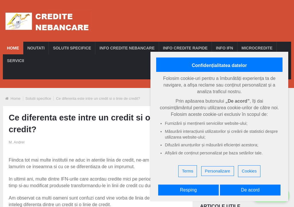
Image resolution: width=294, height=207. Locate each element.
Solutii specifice (72, 48)
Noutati (36, 48)
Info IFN (224, 48)
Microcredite (256, 48)
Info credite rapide (185, 48)
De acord (250, 189)
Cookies (249, 171)
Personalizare (217, 171)
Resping (188, 189)
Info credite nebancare (126, 48)
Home (13, 48)
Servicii (15, 60)
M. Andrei (16, 142)
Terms (187, 171)
